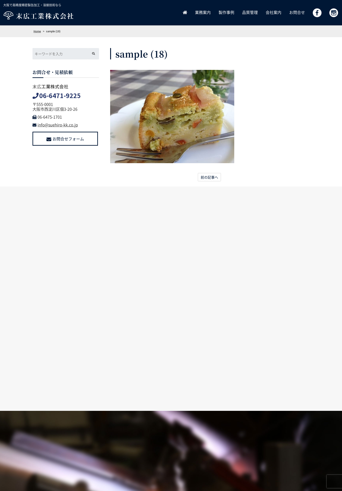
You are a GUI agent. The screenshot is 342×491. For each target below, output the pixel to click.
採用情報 (238, 455)
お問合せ (297, 12)
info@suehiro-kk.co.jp (55, 125)
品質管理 (250, 12)
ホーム (161, 455)
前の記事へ (209, 177)
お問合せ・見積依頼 (265, 455)
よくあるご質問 (297, 455)
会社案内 (273, 12)
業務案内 (203, 12)
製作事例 (226, 12)
